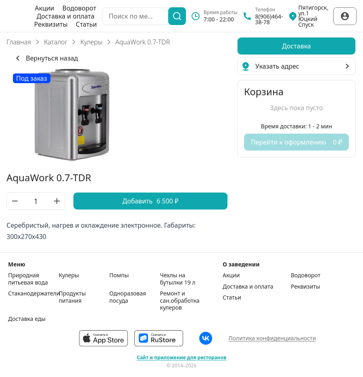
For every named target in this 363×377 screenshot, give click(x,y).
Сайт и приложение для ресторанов (181, 357)
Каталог (55, 42)
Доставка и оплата (65, 16)
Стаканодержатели (31, 293)
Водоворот (79, 8)
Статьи (86, 24)
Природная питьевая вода (28, 279)
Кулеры (91, 42)
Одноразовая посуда (127, 297)
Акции (44, 8)
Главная (18, 42)
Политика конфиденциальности (272, 338)
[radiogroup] (296, 46)
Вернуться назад (45, 58)
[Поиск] (177, 16)
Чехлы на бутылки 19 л (178, 279)
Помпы (119, 275)
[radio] (296, 46)
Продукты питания (72, 297)
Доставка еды (27, 319)
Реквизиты (51, 24)
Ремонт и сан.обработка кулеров (180, 300)
